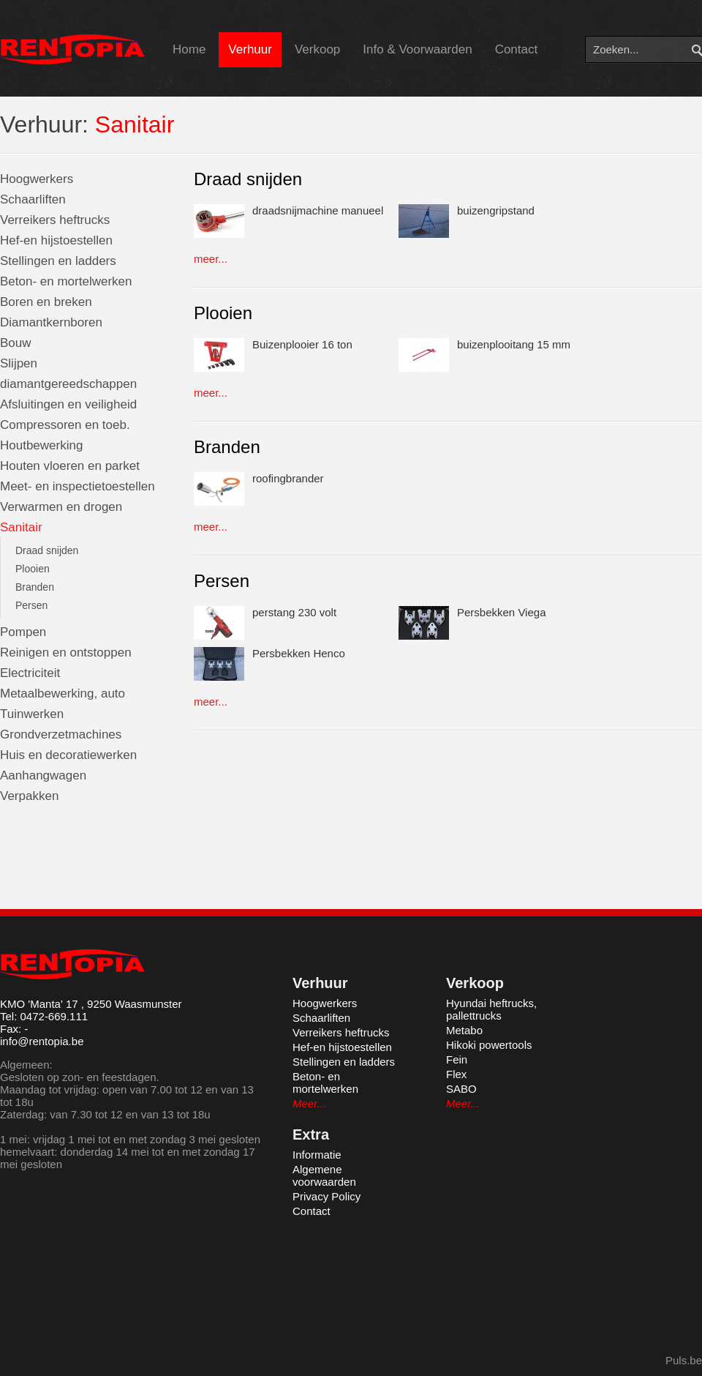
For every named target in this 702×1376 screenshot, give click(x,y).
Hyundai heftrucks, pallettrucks (491, 1009)
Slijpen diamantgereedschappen (68, 373)
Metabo (464, 1030)
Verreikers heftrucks (55, 220)
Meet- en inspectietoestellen (77, 486)
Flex (456, 1074)
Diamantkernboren (51, 322)
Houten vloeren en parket (70, 466)
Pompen (23, 632)
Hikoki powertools (489, 1045)
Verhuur (250, 49)
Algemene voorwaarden (324, 1175)
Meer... (309, 1103)
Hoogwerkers (36, 179)
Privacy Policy (326, 1196)
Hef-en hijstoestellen (56, 240)
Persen (31, 605)
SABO (461, 1089)
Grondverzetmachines (60, 734)
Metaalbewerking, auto (62, 693)
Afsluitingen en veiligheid (68, 404)
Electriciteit (30, 673)
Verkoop (317, 49)
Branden (34, 587)
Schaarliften (33, 199)
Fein (456, 1059)
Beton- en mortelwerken (66, 281)
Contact (516, 49)
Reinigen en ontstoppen (66, 652)
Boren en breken (46, 302)
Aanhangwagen (43, 775)
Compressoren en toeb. (65, 425)
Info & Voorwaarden (417, 49)
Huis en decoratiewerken (68, 755)
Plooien (32, 569)
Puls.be (683, 1360)
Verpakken (29, 796)
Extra (310, 1134)
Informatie (316, 1154)
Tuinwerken (32, 714)
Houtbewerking (41, 445)
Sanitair (21, 527)
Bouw (15, 343)
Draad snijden (46, 550)
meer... (210, 259)
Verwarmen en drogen (61, 507)
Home (189, 49)
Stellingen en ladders (58, 261)
